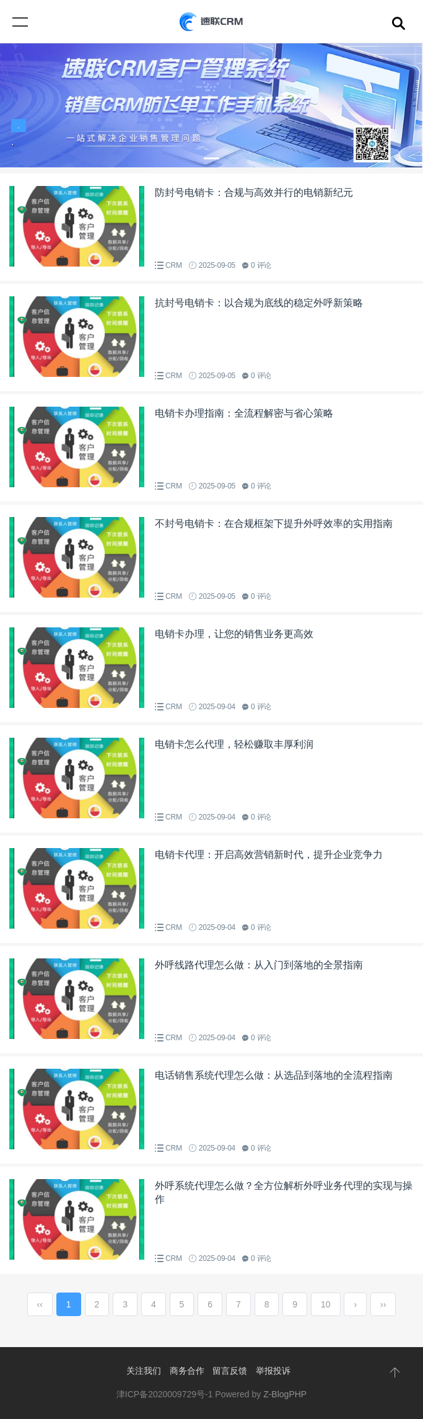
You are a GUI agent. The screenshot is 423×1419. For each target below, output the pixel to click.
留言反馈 (229, 1371)
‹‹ (40, 1304)
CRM (173, 265)
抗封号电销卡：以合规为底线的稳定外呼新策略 (259, 303)
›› (383, 1304)
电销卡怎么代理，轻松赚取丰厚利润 (234, 744)
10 (326, 1304)
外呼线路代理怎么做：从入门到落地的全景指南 (259, 965)
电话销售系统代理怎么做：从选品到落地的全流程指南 (274, 1075)
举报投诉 (273, 1371)
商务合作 (187, 1371)
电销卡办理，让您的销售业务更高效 (234, 634)
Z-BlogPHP (285, 1394)
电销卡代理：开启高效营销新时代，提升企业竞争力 (269, 854)
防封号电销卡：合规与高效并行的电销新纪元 (254, 192)
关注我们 (143, 1371)
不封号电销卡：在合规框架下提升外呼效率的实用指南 (274, 523)
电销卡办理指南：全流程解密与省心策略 (244, 413)
